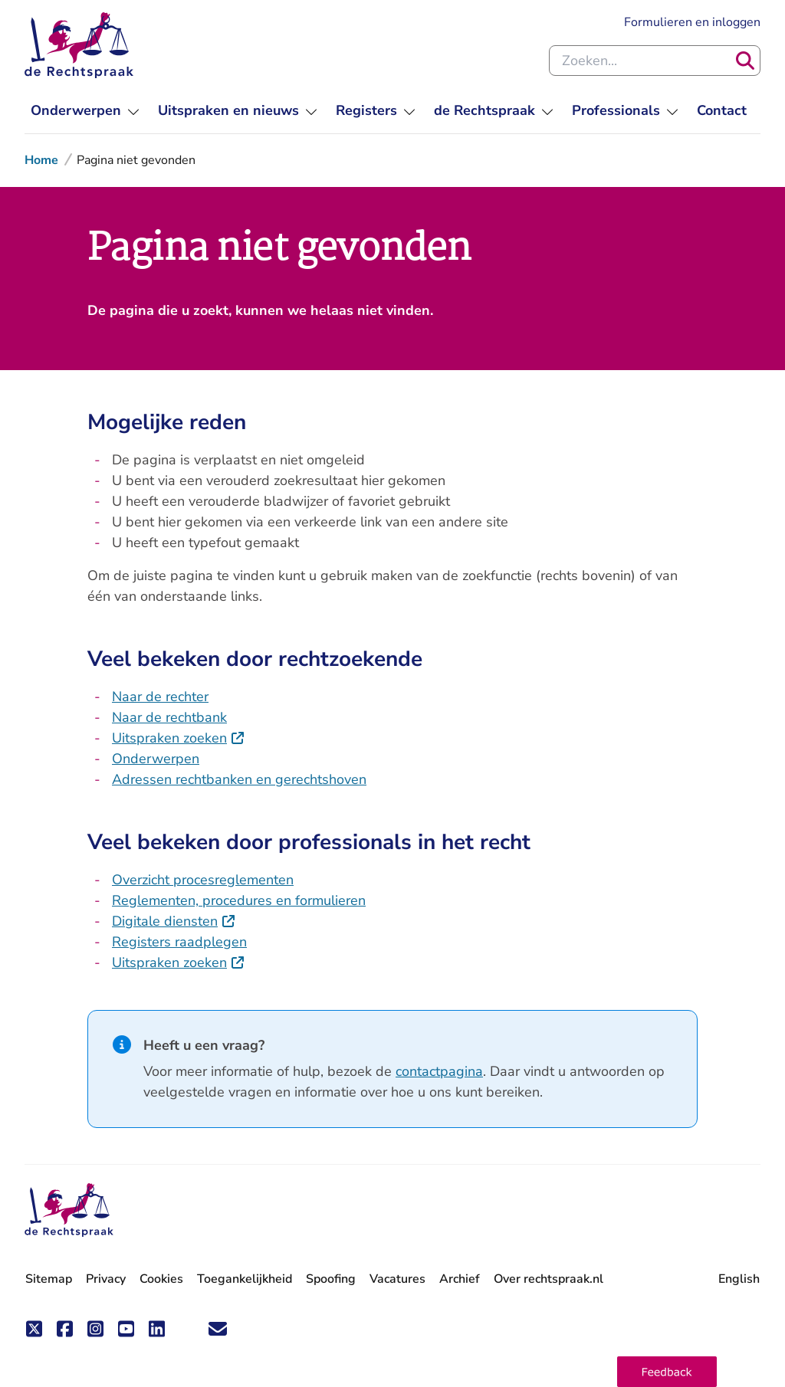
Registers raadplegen (179, 942)
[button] (667, 1371)
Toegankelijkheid (244, 1279)
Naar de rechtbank (169, 717)
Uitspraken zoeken (178, 738)
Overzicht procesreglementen (203, 880)
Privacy (106, 1279)
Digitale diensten (174, 921)
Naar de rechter (160, 696)
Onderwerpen (155, 758)
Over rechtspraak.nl (548, 1279)
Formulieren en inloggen (692, 22)
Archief (459, 1279)
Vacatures (397, 1279)
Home (41, 160)
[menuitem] (85, 110)
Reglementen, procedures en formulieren (239, 900)
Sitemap (48, 1279)
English (739, 1279)
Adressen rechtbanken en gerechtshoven (239, 779)
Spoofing (331, 1279)
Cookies (161, 1279)
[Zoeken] (745, 60)
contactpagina (439, 1071)
